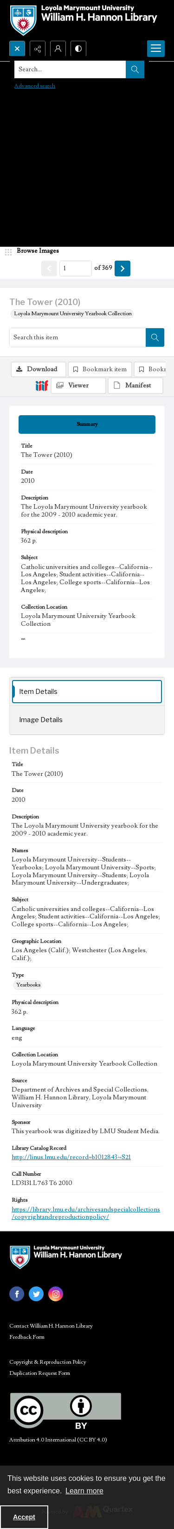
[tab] (87, 424)
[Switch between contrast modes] (78, 48)
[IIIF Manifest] (135, 385)
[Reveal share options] (37, 48)
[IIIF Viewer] (78, 385)
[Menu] (156, 48)
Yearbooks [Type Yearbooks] (28, 984)
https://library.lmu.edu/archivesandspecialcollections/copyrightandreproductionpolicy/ (86, 1213)
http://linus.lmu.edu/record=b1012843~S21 (71, 1157)
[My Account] (58, 48)
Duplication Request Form (39, 1373)
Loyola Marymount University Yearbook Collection (73, 313)
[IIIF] (41, 385)
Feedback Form (27, 1337)
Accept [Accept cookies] (24, 1517)
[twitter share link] (36, 1293)
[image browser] (35, 251)
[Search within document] (155, 337)
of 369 (103, 268)
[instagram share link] (55, 1293)
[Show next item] (122, 268)
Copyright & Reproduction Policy (47, 1362)
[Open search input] (17, 48)
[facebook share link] (16, 1293)
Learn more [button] (84, 1491)
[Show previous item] (49, 268)
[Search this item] (78, 337)
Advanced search (34, 85)
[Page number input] (75, 268)
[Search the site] (70, 69)
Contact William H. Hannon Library (51, 1326)
